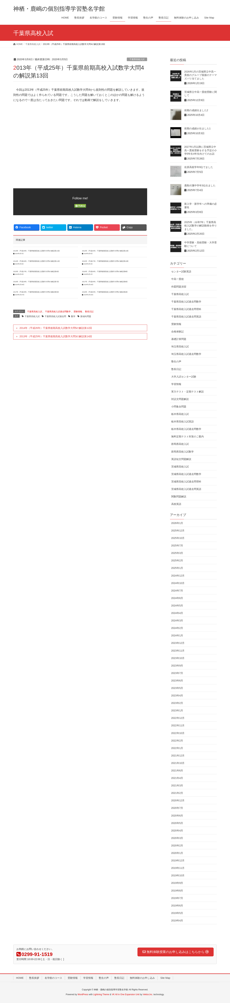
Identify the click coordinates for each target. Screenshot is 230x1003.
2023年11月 (178, 650)
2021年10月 (178, 763)
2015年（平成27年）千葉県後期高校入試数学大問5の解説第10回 (105, 261)
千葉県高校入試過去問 (55, 316)
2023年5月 (177, 688)
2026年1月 (177, 523)
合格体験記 (177, 331)
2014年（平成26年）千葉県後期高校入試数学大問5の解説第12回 (105, 251)
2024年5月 (177, 605)
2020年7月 (177, 807)
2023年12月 (178, 643)
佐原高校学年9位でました (198, 167)
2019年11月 (178, 868)
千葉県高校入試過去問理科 (186, 309)
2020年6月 (177, 815)
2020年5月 (177, 823)
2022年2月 (177, 740)
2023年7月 (177, 673)
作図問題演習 (178, 286)
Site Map (165, 977)
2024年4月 (177, 613)
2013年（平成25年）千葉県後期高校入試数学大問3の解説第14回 (36, 251)
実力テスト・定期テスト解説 (187, 391)
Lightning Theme (101, 994)
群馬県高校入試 (180, 444)
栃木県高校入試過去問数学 (186, 429)
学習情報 (176, 384)
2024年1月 (177, 635)
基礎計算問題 (178, 339)
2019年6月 (177, 905)
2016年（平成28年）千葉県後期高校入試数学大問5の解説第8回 (105, 271)
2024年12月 (178, 575)
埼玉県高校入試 (180, 346)
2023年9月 (177, 665)
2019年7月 (177, 898)
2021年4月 (177, 778)
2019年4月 (177, 920)
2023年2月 (177, 703)
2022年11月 (178, 725)
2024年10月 (178, 583)
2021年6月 (177, 770)
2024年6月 (177, 598)
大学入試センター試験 (183, 376)
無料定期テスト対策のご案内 (187, 436)
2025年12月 (178, 530)
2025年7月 (177, 545)
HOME (20, 977)
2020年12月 (178, 800)
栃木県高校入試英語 (182, 421)
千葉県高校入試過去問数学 (58, 311)
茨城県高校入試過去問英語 (186, 489)
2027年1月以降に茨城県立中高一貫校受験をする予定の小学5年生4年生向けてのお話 (200, 150)
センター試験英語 (181, 271)
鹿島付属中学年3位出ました (200, 185)
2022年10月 (178, 733)
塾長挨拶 (34, 977)
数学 (73, 316)
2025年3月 (177, 553)
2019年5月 (177, 913)
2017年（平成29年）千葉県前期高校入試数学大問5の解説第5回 (36, 292)
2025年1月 (177, 568)
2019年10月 (178, 875)
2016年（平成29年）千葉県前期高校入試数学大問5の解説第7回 (36, 282)
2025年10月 (178, 538)
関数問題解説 (178, 496)
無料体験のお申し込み (142, 977)
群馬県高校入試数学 (182, 451)
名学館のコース (53, 977)
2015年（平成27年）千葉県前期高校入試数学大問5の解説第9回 (36, 271)
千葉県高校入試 (136, 59)
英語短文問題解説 (181, 459)
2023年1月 (177, 710)
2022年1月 (177, 748)
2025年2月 (177, 560)
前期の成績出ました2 (196, 110)
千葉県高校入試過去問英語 (186, 316)
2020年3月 (177, 838)
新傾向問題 (85, 316)
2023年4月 (177, 695)
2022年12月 (178, 718)
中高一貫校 (177, 279)
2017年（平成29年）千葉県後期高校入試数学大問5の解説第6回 (105, 282)
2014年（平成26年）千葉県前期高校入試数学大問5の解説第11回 (36, 261)
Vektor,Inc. (148, 994)
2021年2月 (177, 793)
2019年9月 (177, 882)
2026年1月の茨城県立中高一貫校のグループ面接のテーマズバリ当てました (200, 75)
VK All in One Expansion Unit (125, 994)
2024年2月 (177, 628)
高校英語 (176, 504)
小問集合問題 (178, 406)
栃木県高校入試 (180, 414)
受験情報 (78, 311)
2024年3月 (177, 620)
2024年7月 (177, 590)
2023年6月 (177, 680)
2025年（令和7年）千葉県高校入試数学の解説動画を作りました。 (200, 226)
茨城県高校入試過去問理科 (186, 481)
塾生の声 (176, 361)
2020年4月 (177, 830)
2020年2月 (177, 845)
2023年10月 (178, 658)
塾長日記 (89, 311)
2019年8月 (177, 890)
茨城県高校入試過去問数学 (186, 474)
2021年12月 (178, 755)
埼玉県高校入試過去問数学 (186, 354)
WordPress (83, 994)
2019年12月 (178, 860)
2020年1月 (177, 853)
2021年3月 (177, 785)
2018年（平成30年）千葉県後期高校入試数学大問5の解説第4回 (105, 292)
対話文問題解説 (180, 399)
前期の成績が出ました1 (197, 128)
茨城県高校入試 (180, 466)
